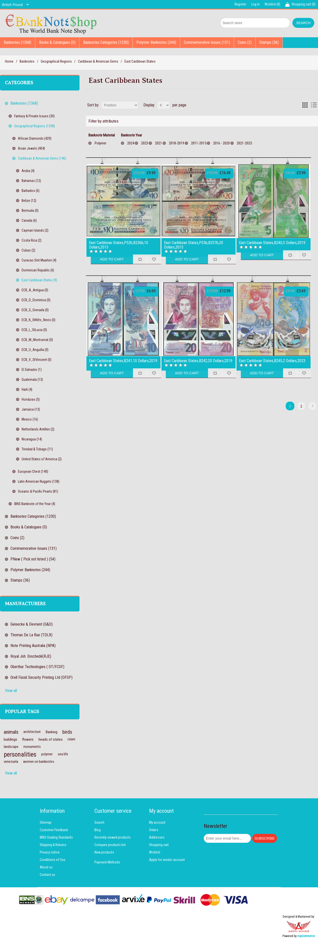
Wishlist (154, 852)
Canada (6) (29, 220)
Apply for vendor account (167, 860)
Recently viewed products (112, 837)
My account (157, 822)
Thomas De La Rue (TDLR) (31, 635)
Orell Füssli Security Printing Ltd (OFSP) (41, 677)
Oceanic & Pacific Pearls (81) (38, 491)
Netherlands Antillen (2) (38, 429)
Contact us (47, 875)
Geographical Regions (56, 61)
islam (71, 739)
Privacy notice (50, 852)
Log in (255, 4)
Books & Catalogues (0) (57, 42)
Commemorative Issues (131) (207, 42)
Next (312, 406)
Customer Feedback (54, 830)
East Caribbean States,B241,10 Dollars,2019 (123, 361)
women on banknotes (38, 762)
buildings (10, 739)
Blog (97, 830)
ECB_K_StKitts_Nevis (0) (38, 320)
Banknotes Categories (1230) (106, 42)
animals (11, 732)
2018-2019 (176, 143)
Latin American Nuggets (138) (38, 481)
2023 (144, 143)
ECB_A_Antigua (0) (35, 290)
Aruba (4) (28, 171)
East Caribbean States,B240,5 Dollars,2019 (272, 243)
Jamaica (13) (31, 409)
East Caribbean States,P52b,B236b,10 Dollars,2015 (118, 245)
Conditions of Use (52, 860)
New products (104, 852)
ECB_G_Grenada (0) (35, 310)
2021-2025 (244, 143)
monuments (32, 747)
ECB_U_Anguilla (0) (35, 350)
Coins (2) (245, 42)
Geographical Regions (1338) (34, 126)
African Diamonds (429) (34, 138)
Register (240, 4)
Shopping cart (159, 845)
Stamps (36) (269, 42)
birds (67, 732)
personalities (20, 754)
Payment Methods (107, 862)
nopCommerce (306, 936)
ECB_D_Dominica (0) (36, 300)
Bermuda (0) (30, 211)
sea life (63, 754)
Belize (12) (29, 201)
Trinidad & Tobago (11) (37, 449)
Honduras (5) (31, 399)
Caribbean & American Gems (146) (42, 158)
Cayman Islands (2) (35, 230)
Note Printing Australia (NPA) (33, 645)
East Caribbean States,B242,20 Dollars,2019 (198, 361)
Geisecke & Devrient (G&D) (31, 624)
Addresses (156, 837)
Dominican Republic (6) (38, 270)
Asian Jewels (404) (31, 148)
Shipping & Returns (53, 845)
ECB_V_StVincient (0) (36, 360)
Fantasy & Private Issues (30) (34, 116)
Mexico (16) (30, 419)
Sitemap (45, 822)
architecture (32, 732)
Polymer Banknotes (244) (156, 42)
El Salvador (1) (32, 370)
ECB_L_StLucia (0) (34, 330)
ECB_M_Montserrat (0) (37, 340)
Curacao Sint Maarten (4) (39, 260)
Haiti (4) (27, 389)
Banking (51, 732)
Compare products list (110, 845)
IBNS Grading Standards (56, 837)
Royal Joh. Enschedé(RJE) (30, 656)
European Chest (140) (33, 471)
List (314, 105)
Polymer (100, 143)
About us (46, 867)
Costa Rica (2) (31, 240)
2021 (158, 143)
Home (9, 61)
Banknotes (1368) (17, 42)
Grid (305, 105)
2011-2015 (198, 143)
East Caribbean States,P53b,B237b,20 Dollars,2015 (193, 245)
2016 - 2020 (221, 143)
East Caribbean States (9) (39, 280)
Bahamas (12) (31, 181)
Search (99, 822)
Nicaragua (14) (32, 439)
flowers (28, 739)
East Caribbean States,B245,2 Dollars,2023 (272, 361)
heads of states (51, 739)
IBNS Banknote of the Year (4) (34, 504)
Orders (153, 830)
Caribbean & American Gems (98, 61)
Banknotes (27, 61)
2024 (130, 143)
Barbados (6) (31, 191)
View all (11, 690)
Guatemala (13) (32, 380)
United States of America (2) (42, 459)
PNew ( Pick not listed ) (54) (32, 559)
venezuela (11, 762)
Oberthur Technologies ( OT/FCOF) (37, 666)
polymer (47, 754)
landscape (11, 747)
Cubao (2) (28, 250)
